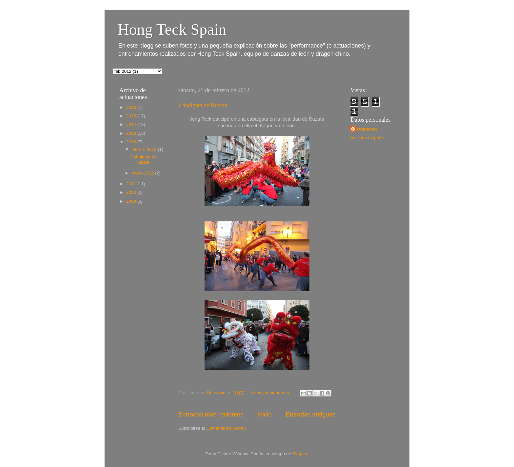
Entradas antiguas (311, 414)
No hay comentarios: (270, 392)
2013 (131, 133)
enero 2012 (143, 173)
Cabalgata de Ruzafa (203, 105)
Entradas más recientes (210, 414)
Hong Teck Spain (172, 29)
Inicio (264, 414)
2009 (131, 201)
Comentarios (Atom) (226, 428)
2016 (131, 107)
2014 (131, 124)
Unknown (367, 129)
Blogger (299, 453)
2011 (131, 183)
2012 (131, 141)
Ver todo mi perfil (367, 137)
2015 (131, 115)
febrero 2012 (144, 149)
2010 (131, 192)
